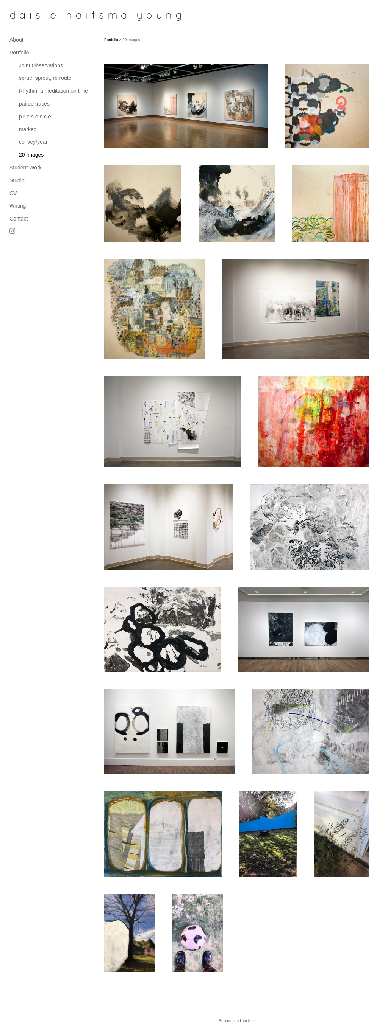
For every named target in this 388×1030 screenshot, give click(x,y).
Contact (18, 219)
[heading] (28, 16)
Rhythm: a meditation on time (53, 91)
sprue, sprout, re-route (45, 78)
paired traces (34, 104)
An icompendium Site (237, 1021)
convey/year (33, 142)
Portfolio (19, 53)
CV (13, 193)
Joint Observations (41, 65)
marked (28, 129)
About (16, 40)
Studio (17, 180)
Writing (17, 206)
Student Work (25, 168)
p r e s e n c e (35, 116)
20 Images (31, 155)
